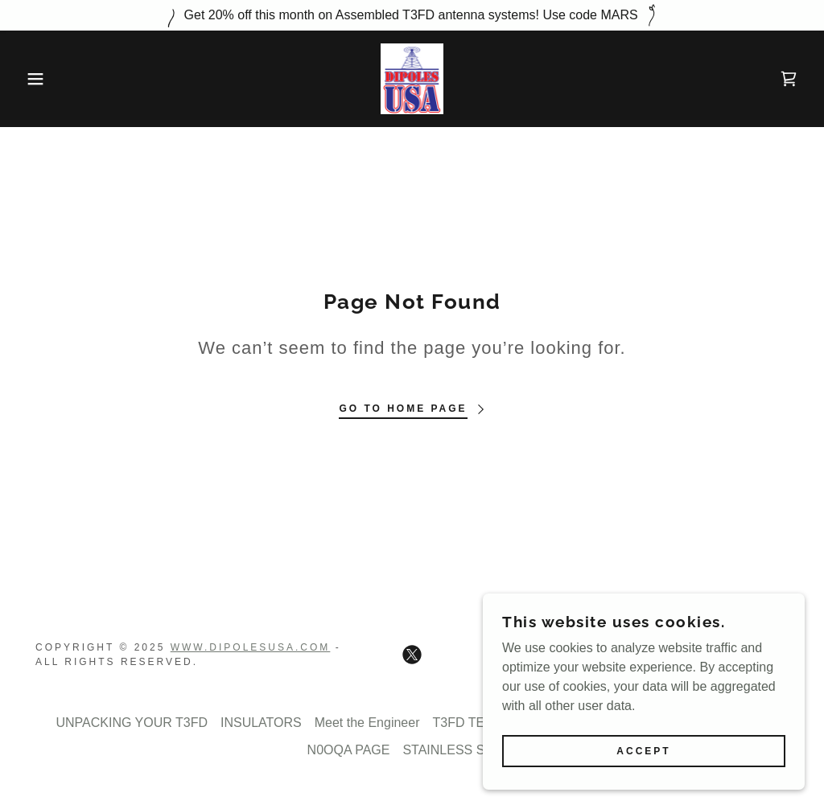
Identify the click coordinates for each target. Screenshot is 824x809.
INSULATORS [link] (261, 722)
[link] (412, 77)
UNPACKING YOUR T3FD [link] (131, 722)
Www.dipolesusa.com (251, 647)
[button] (41, 79)
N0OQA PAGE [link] (348, 750)
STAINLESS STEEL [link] (459, 750)
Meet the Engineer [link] (367, 722)
